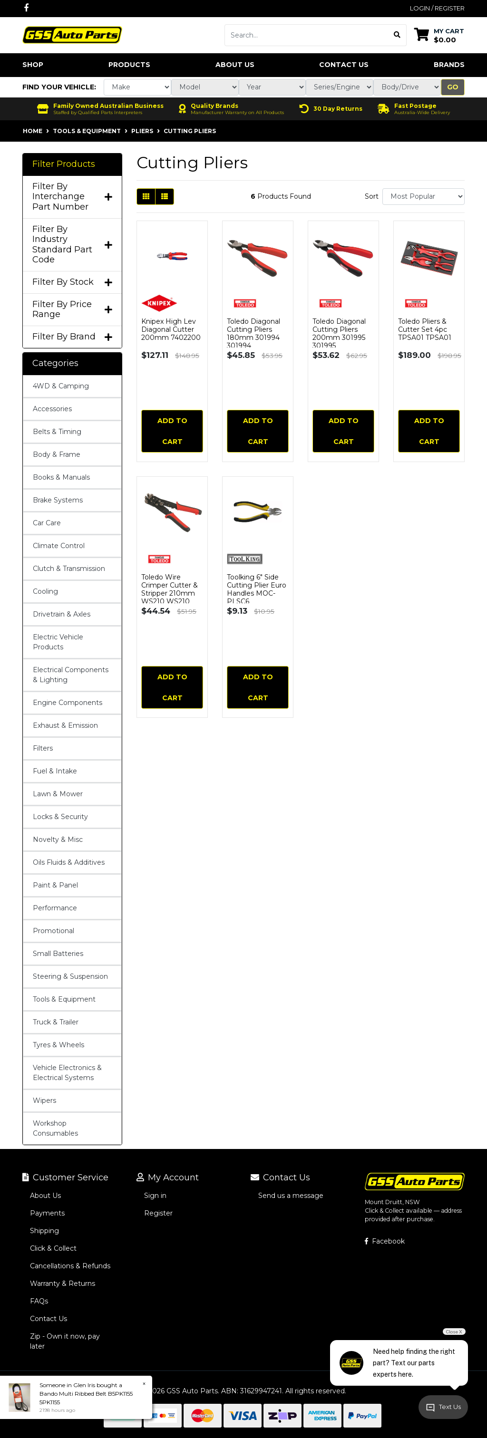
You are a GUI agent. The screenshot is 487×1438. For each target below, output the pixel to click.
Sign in (155, 1195)
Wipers (44, 1100)
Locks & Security (60, 816)
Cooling (45, 591)
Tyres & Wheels (58, 1045)
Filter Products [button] (63, 164)
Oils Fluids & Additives (69, 862)
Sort (372, 196)
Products (129, 64)
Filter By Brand (72, 337)
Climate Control (59, 545)
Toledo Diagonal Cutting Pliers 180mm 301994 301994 (253, 333)
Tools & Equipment (64, 999)
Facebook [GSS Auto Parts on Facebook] (385, 1241)
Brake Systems (58, 500)
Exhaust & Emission (65, 725)
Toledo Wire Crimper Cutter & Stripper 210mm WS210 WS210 (169, 589)
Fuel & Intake (55, 771)
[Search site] (397, 35)
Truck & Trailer (55, 1022)
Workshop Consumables (55, 1128)
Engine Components (67, 702)
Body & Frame (56, 454)
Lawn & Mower (58, 794)
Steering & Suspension (70, 976)
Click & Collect (53, 1248)
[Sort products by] (423, 196)
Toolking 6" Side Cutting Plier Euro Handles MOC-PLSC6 (256, 589)
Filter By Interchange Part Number (72, 197)
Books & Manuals (61, 477)
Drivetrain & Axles (61, 614)
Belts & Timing (57, 431)
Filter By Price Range (72, 309)
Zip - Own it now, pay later (65, 1341)
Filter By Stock (72, 282)
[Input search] (306, 35)
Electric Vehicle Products (58, 642)
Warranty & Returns (62, 1283)
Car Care (47, 523)
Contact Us (344, 64)
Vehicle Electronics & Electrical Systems (67, 1072)
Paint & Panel (55, 885)
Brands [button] (449, 64)
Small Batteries (58, 953)
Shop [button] (32, 64)
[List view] (164, 196)
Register (158, 1213)
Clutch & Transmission (69, 568)
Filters (43, 748)
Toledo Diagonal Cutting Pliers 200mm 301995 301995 (339, 333)
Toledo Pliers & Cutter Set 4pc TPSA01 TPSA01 (424, 329)
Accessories (52, 409)
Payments (47, 1213)
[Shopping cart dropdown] (439, 35)
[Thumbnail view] (146, 196)
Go (452, 87)
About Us (234, 64)
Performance (55, 908)
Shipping (44, 1230)
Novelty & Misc (58, 839)
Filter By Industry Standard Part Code (72, 244)
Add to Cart (172, 431)
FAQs (39, 1301)
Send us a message (290, 1195)
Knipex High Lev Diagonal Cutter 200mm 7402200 (171, 329)
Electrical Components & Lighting (70, 675)
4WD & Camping (61, 386)
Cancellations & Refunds (70, 1266)
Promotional (53, 930)
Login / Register (437, 8)
